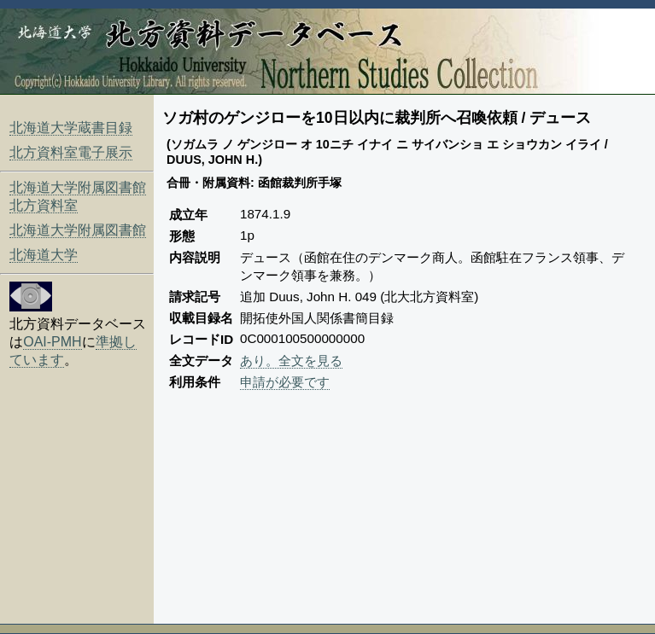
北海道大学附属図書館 (77, 230)
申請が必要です (285, 382)
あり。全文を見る (291, 360)
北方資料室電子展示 (70, 152)
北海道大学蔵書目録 (70, 127)
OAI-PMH (52, 341)
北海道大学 (43, 254)
